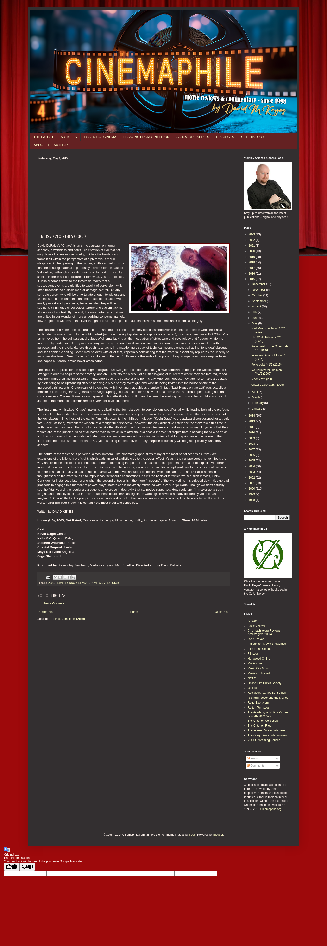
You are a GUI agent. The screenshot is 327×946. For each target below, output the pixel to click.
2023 (252, 234)
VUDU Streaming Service (264, 740)
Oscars (252, 688)
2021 (252, 245)
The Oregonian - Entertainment (267, 735)
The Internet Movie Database (266, 730)
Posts (252, 758)
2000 (252, 488)
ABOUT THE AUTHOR (51, 145)
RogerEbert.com (258, 702)
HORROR (71, 582)
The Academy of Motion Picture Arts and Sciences (268, 714)
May (255, 323)
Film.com (253, 653)
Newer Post (45, 612)
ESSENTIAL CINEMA (100, 137)
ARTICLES (69, 137)
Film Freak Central (259, 648)
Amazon (253, 620)
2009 (252, 438)
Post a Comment (54, 603)
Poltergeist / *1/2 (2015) (266, 364)
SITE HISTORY (252, 137)
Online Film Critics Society (264, 683)
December (259, 284)
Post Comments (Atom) (70, 619)
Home (134, 612)
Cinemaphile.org (270, 809)
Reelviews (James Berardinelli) (267, 692)
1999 (252, 494)
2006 (252, 455)
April (255, 392)
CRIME (60, 582)
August (257, 306)
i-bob (192, 834)
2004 (252, 466)
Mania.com (255, 663)
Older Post (221, 612)
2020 (252, 251)
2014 (252, 415)
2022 (252, 240)
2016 (252, 273)
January (257, 408)
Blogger (218, 834)
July (255, 312)
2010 (252, 432)
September (259, 301)
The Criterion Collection (263, 720)
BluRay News (256, 625)
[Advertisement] (133, 196)
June (255, 317)
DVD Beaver (256, 639)
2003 (252, 471)
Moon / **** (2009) (263, 379)
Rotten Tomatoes (259, 707)
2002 (252, 477)
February (258, 403)
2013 (252, 421)
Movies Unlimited (259, 673)
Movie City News (258, 668)
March (256, 397)
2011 (252, 427)
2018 (252, 262)
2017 (252, 268)
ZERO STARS (112, 582)
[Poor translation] (27, 867)
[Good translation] (11, 867)
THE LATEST (43, 137)
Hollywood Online (259, 658)
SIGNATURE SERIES (192, 137)
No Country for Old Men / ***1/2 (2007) (267, 371)
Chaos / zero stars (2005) (267, 384)
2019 (252, 257)
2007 (252, 449)
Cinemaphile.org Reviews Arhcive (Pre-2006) (264, 632)
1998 (252, 500)
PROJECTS (225, 137)
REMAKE (83, 582)
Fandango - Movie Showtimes (267, 643)
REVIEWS (97, 582)
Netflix (252, 678)
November (259, 289)
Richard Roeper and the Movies (268, 697)
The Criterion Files (259, 725)
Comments (255, 765)
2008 (252, 443)
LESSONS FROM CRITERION (146, 137)
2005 (51, 582)
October (257, 295)
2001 (252, 483)
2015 (252, 279)
